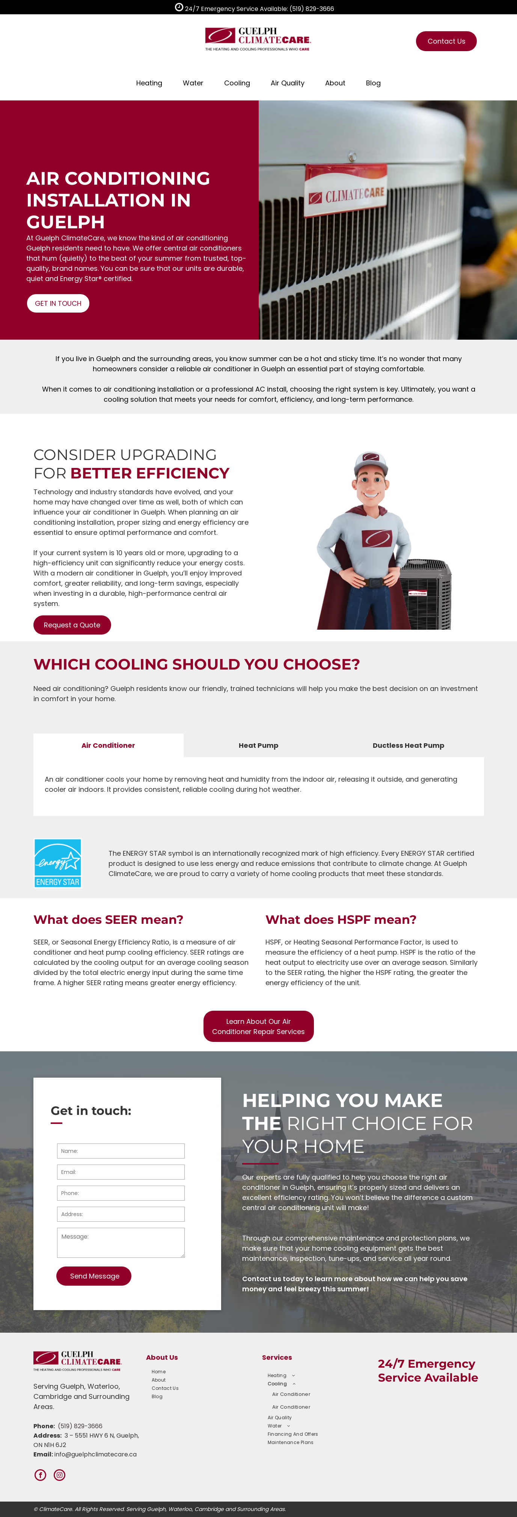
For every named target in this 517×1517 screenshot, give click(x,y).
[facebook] (40, 1476)
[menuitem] (199, 1372)
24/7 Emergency (426, 1364)
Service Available (428, 1378)
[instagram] (59, 1476)
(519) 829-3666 (80, 1426)
